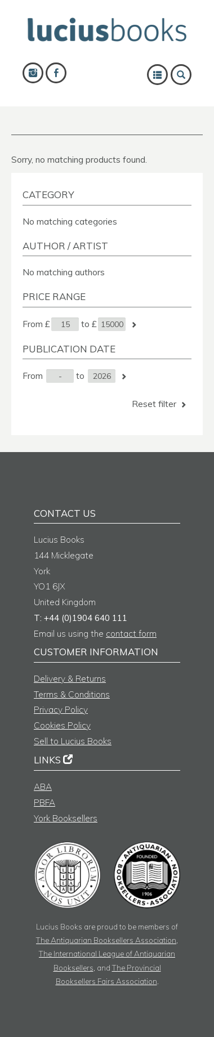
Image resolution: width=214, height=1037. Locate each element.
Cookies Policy (62, 725)
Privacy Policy (61, 709)
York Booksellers (65, 818)
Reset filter (160, 404)
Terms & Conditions (72, 694)
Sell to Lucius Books (73, 741)
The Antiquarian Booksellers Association (106, 940)
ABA (43, 786)
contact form (131, 633)
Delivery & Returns (70, 678)
